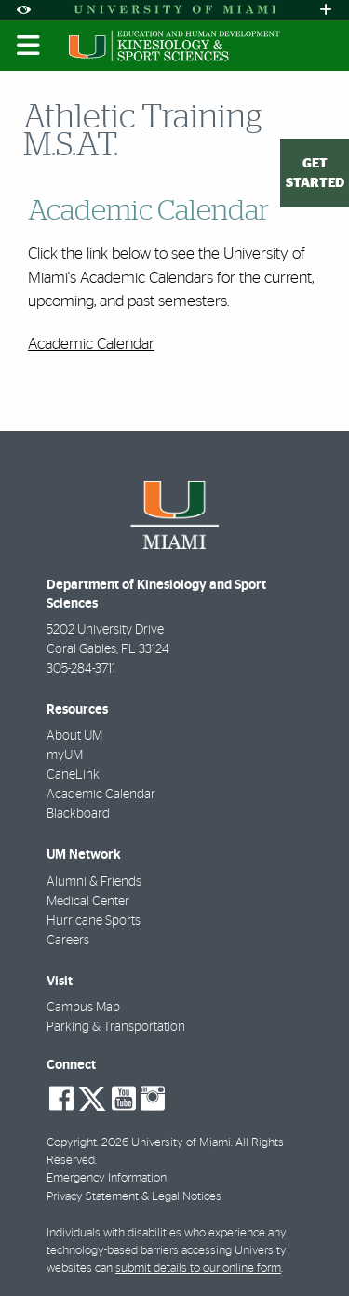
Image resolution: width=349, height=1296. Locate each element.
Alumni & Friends (94, 881)
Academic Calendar (91, 344)
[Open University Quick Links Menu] (325, 10)
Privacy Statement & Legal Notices (134, 1197)
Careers (68, 940)
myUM (65, 755)
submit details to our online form (198, 1269)
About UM (74, 735)
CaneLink (73, 775)
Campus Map (83, 1007)
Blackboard (78, 814)
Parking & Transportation (116, 1027)
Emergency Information (107, 1178)
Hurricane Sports (94, 921)
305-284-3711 (81, 668)
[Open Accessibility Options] (23, 10)
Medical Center (88, 901)
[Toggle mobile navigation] (28, 45)
